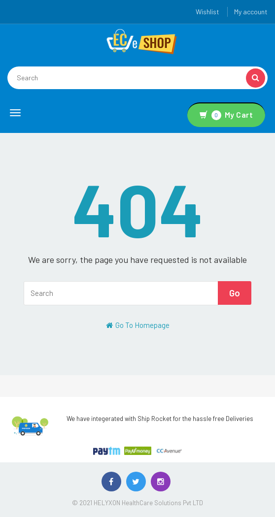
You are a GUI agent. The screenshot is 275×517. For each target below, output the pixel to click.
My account (251, 11)
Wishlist (207, 11)
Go (234, 292)
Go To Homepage (138, 325)
